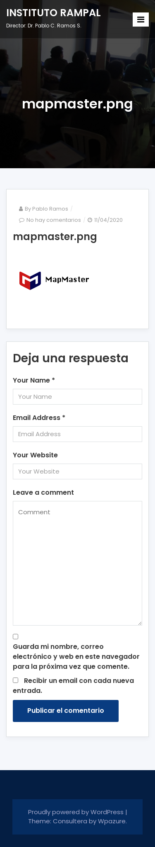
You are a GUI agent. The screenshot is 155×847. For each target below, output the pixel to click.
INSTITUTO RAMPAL (53, 13)
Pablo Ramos (50, 209)
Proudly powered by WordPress (76, 812)
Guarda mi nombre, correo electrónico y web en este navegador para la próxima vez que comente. (76, 656)
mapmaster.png (55, 236)
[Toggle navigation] (141, 19)
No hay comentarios (53, 220)
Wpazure (112, 821)
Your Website (35, 455)
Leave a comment (43, 492)
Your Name (34, 380)
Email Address (39, 417)
